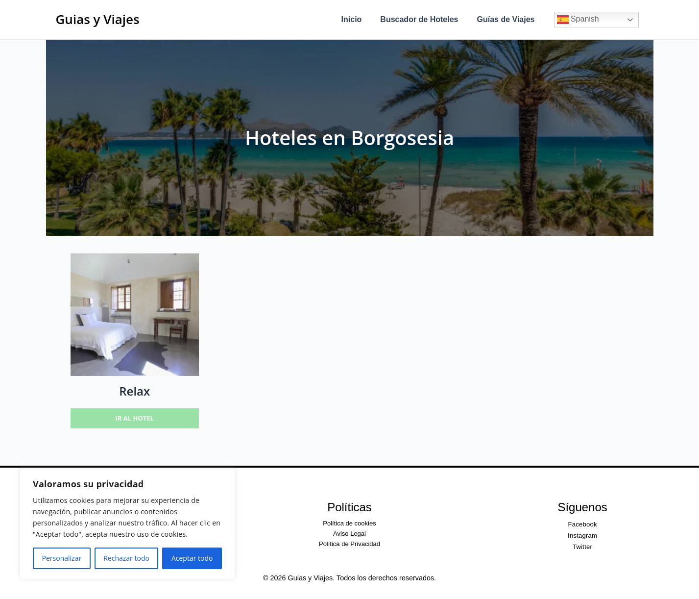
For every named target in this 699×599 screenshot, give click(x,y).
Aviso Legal (349, 533)
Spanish (578, 19)
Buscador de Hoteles (423, 19)
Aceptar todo (192, 558)
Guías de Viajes (507, 19)
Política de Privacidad (349, 544)
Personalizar (62, 558)
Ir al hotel (135, 418)
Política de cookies (349, 523)
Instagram (582, 535)
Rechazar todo (126, 558)
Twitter (582, 546)
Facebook (582, 524)
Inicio (359, 19)
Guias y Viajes (98, 19)
